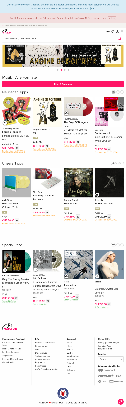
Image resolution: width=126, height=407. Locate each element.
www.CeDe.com (87, 18)
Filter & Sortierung (63, 84)
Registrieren (40, 366)
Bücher (70, 353)
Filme (69, 346)
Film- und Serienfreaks (12, 359)
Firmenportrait (41, 346)
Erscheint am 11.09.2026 (44, 215)
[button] (58, 69)
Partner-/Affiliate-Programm (42, 361)
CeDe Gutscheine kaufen (46, 369)
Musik (69, 342)
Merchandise (73, 356)
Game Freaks (8, 362)
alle (113, 92)
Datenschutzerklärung (76, 4)
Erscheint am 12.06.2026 (44, 149)
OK (92, 8)
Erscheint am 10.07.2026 (13, 151)
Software (71, 370)
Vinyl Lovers (8, 355)
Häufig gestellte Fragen (109, 342)
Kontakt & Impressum (45, 342)
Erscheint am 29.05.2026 (75, 145)
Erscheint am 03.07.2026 (106, 152)
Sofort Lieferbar (9, 301)
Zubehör (71, 363)
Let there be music (10, 352)
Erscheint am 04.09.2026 (13, 223)
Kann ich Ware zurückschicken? (105, 347)
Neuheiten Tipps (15, 92)
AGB (37, 349)
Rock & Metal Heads (11, 349)
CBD (69, 366)
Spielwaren (72, 359)
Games (70, 349)
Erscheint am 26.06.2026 (75, 220)
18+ (68, 373)
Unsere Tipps (12, 163)
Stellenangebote (42, 356)
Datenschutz (41, 353)
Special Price (12, 245)
